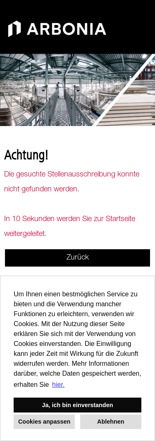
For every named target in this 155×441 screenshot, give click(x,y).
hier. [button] (58, 384)
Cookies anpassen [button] (44, 421)
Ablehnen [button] (110, 421)
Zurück (78, 258)
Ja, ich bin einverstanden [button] (77, 405)
